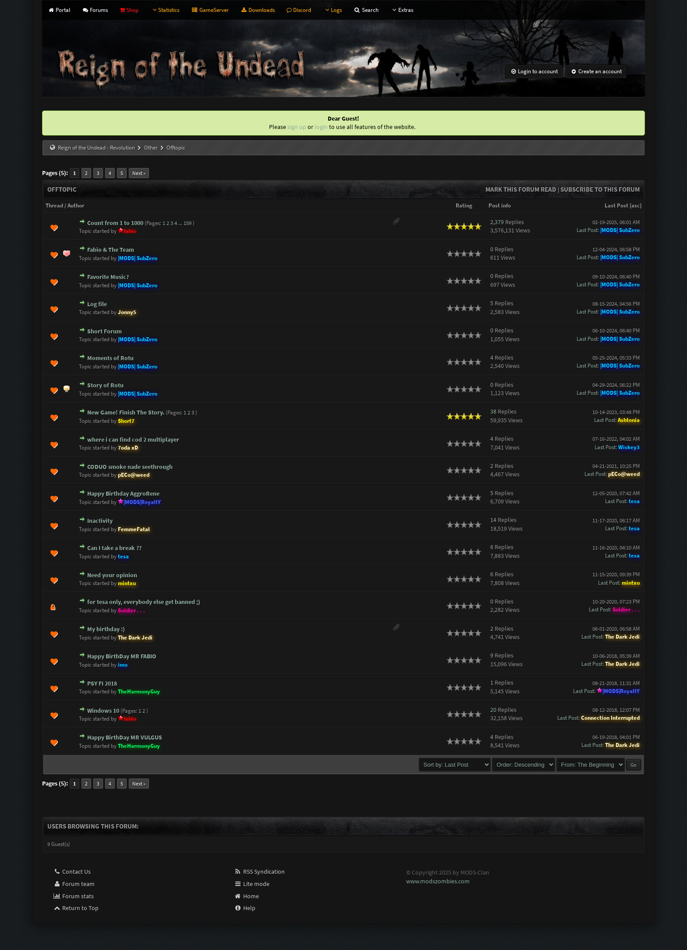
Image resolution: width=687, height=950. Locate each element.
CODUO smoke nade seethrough (130, 467)
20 (493, 710)
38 (493, 411)
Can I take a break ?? (114, 548)
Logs (332, 10)
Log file (97, 304)
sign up (296, 127)
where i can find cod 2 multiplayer (133, 439)
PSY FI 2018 (102, 683)
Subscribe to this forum (600, 189)
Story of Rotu (105, 385)
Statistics (164, 10)
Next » (138, 173)
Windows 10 (103, 710)
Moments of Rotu (110, 358)
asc (635, 205)
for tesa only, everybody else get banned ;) (143, 602)
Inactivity (100, 521)
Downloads (258, 10)
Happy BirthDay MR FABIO (121, 656)
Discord (299, 10)
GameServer (209, 10)
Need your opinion (112, 575)
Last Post (616, 205)
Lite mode (251, 884)
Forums (95, 10)
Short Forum (104, 331)
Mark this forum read (520, 189)
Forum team (74, 884)
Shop (129, 10)
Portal (58, 10)
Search (366, 10)
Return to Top (76, 908)
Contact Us (72, 871)
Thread (54, 205)
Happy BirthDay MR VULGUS (124, 737)
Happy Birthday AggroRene (123, 493)
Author (75, 205)
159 (187, 223)
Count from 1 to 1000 (115, 223)
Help (244, 908)
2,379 (497, 222)
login (321, 127)
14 (493, 520)
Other (151, 147)
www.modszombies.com (438, 881)
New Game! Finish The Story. (125, 412)
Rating (464, 205)
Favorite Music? (108, 277)
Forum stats (73, 896)
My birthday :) (106, 629)
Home (246, 896)
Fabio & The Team (110, 250)
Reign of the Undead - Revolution (96, 147)
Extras (401, 10)
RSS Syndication (259, 871)
